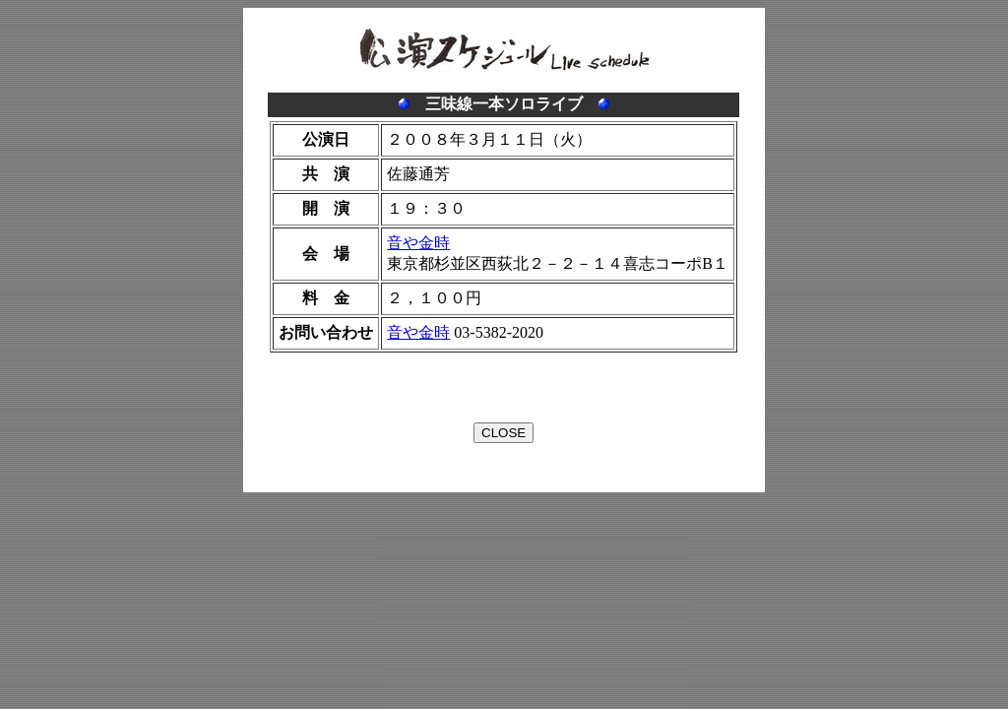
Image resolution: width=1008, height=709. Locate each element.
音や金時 (418, 242)
